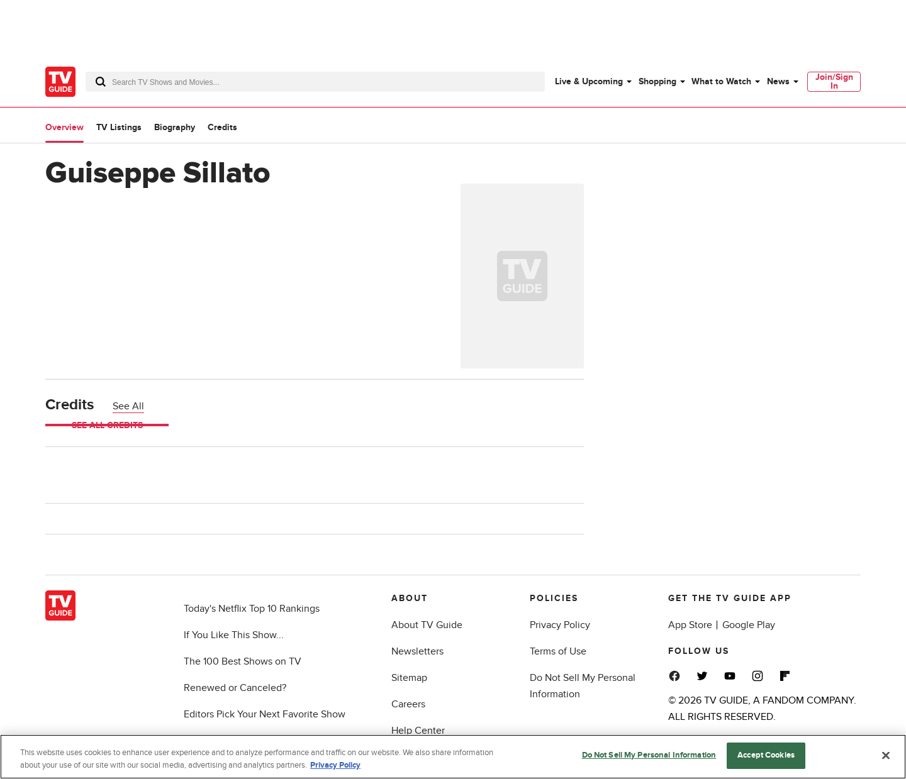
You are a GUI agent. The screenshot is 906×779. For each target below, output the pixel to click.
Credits (222, 127)
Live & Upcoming (589, 81)
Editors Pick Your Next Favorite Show (264, 714)
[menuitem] (592, 82)
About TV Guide (426, 625)
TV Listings (119, 127)
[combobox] (315, 82)
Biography (174, 127)
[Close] (886, 755)
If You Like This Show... (234, 635)
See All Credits (107, 425)
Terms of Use (558, 651)
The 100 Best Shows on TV (242, 661)
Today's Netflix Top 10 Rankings (252, 608)
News (778, 81)
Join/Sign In (834, 81)
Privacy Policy (560, 625)
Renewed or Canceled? (235, 688)
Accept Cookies (766, 755)
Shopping (657, 81)
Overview (64, 127)
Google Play (748, 625)
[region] (453, 756)
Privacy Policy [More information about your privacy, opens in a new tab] (335, 765)
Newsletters (417, 651)
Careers (408, 704)
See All (128, 406)
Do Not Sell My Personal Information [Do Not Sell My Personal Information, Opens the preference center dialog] (649, 755)
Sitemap (409, 677)
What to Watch (721, 81)
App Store (690, 625)
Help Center (418, 730)
